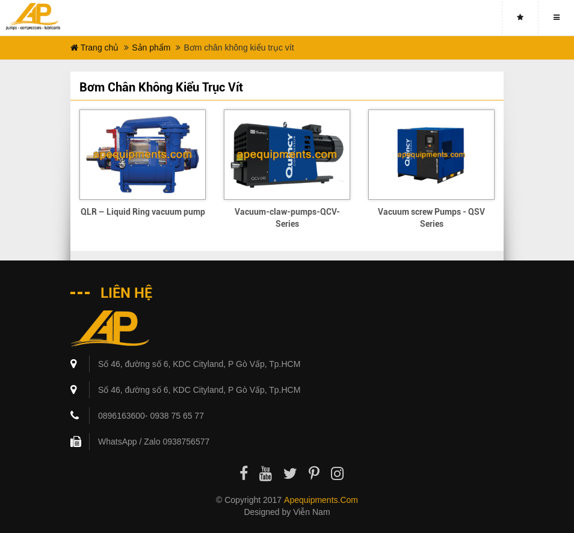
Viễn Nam (311, 512)
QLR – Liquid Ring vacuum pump (143, 212)
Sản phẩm (151, 47)
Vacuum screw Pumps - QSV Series (431, 218)
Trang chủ (94, 47)
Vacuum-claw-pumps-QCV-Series (287, 218)
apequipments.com (321, 500)
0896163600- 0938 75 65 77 (151, 416)
